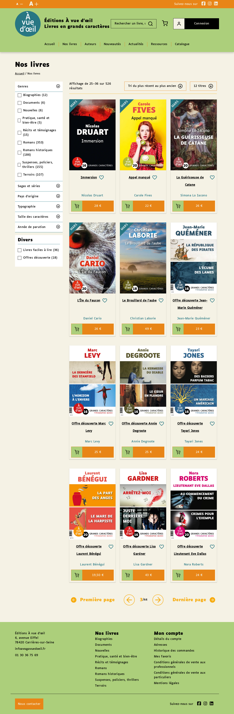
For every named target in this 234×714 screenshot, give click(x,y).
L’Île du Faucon (88, 300)
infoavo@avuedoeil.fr (30, 648)
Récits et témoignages (111, 662)
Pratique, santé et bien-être (116, 656)
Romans (101, 668)
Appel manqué (139, 177)
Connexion (191, 23)
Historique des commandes (174, 650)
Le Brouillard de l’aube (139, 300)
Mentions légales (166, 683)
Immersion (89, 177)
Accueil (19, 73)
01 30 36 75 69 (26, 655)
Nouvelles (102, 650)
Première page (93, 600)
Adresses (160, 644)
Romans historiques (109, 674)
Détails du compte (167, 639)
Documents (103, 644)
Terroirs (100, 685)
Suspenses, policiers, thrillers (117, 680)
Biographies (103, 639)
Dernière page (194, 600)
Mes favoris (162, 656)
